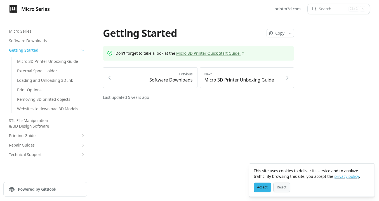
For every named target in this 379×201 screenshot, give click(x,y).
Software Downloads (28, 40)
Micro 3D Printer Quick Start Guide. (210, 53)
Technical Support (47, 154)
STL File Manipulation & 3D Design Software (29, 123)
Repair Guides (47, 145)
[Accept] (262, 187)
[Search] (332, 9)
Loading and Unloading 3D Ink (45, 80)
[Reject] (281, 187)
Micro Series (20, 31)
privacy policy (346, 176)
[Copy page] (277, 33)
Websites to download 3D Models (47, 108)
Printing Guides (47, 135)
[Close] (367, 170)
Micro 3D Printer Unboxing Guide (47, 61)
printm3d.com (288, 8)
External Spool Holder (37, 70)
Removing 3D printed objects (43, 99)
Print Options (29, 89)
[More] (290, 33)
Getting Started (47, 50)
